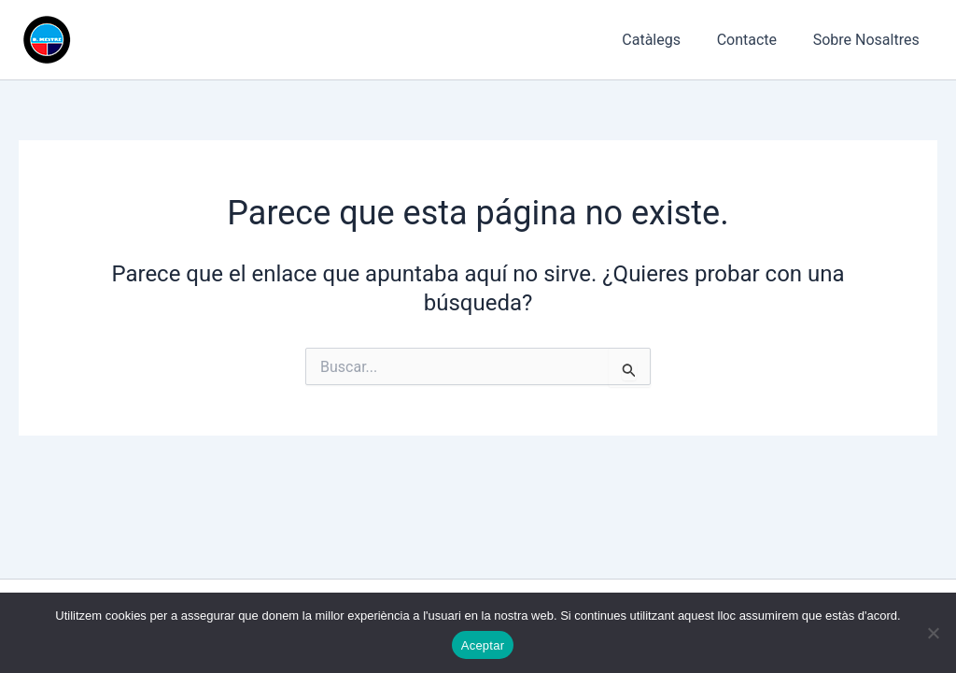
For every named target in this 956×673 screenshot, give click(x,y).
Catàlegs (667, 40)
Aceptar (483, 645)
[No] (932, 632)
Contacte (756, 40)
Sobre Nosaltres (869, 40)
